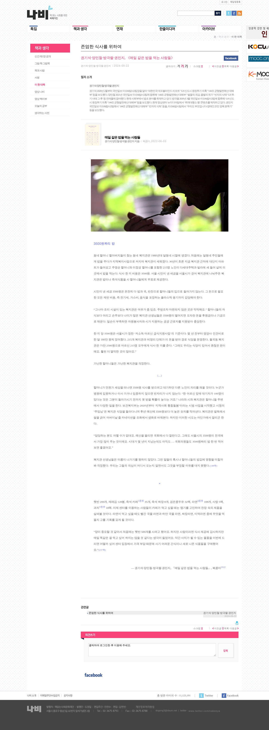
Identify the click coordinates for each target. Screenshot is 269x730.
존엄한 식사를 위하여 (101, 612)
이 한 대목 (40, 84)
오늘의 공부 (41, 105)
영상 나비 (39, 91)
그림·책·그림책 (42, 63)
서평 (37, 77)
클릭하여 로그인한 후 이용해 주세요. (152, 649)
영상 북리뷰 (41, 98)
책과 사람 (39, 70)
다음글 (234, 66)
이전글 (216, 66)
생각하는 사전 (42, 112)
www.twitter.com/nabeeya (204, 711)
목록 (225, 66)
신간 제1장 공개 (43, 56)
